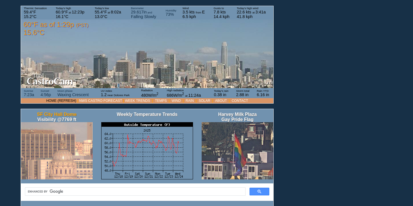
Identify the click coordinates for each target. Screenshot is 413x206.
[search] (134, 191)
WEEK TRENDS (137, 101)
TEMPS (161, 101)
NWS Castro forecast (100, 101)
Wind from (193, 13)
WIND (176, 101)
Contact (240, 101)
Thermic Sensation (35, 13)
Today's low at (108, 13)
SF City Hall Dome (57, 114)
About (221, 101)
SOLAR (204, 101)
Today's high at (70, 13)
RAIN (190, 101)
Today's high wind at (251, 13)
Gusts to (221, 13)
